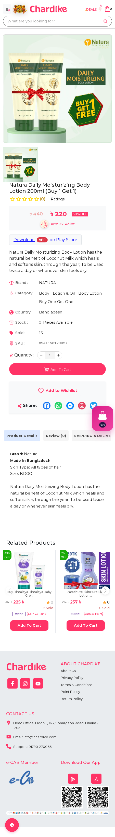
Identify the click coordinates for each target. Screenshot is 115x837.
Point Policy (70, 692)
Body (44, 293)
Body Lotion (90, 293)
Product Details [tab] (22, 435)
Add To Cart (29, 625)
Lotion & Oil (64, 293)
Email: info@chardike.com (31, 736)
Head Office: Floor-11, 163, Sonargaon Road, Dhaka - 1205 (52, 724)
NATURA (47, 282)
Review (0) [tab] (56, 435)
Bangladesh (50, 312)
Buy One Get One (56, 301)
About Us (68, 671)
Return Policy (72, 699)
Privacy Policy (72, 678)
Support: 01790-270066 (29, 746)
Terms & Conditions (76, 685)
